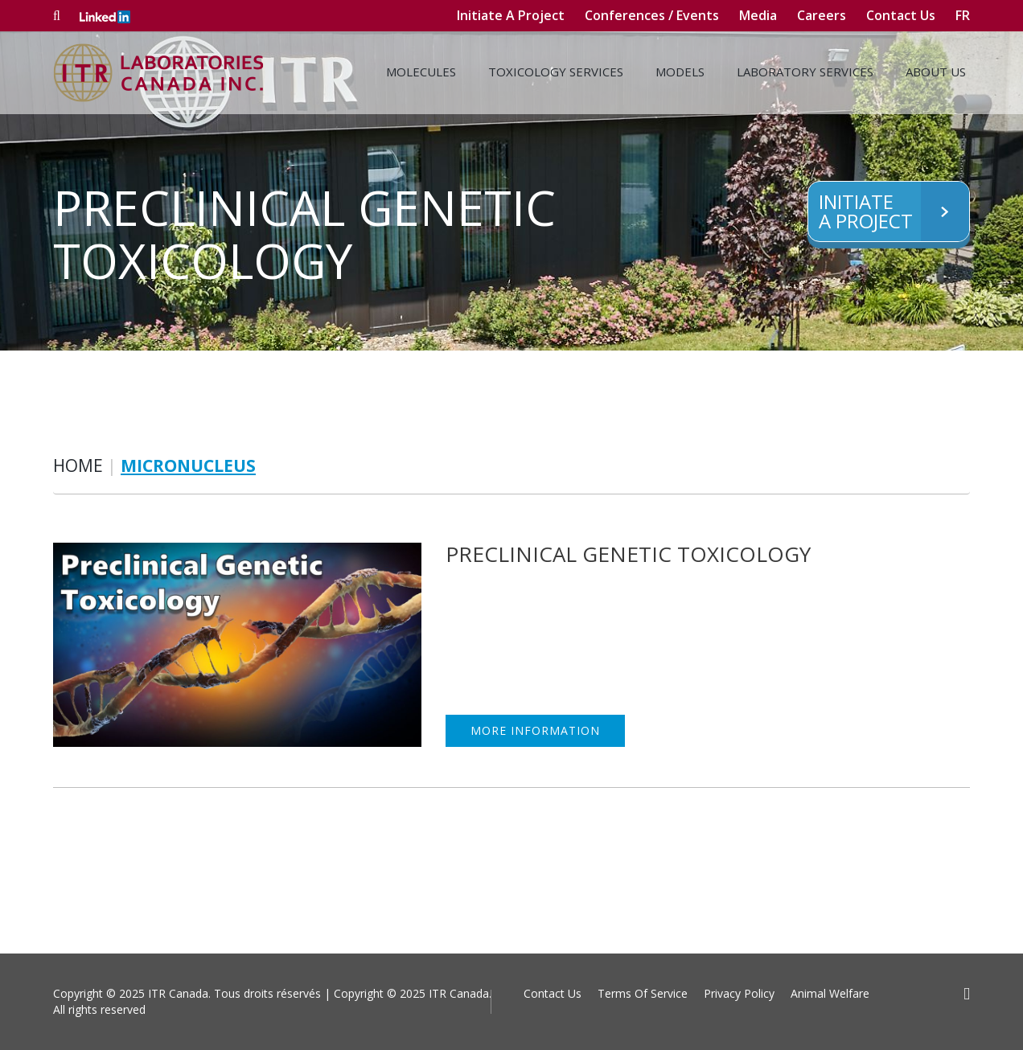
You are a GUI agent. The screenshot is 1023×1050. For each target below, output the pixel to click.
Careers (821, 15)
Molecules (421, 72)
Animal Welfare (830, 993)
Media (758, 15)
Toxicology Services (555, 72)
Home (78, 465)
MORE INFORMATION (535, 730)
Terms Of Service (643, 993)
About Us (936, 72)
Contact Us (900, 15)
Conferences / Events (652, 15)
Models (680, 72)
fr (962, 15)
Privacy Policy (739, 993)
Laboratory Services (805, 72)
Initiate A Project (511, 15)
